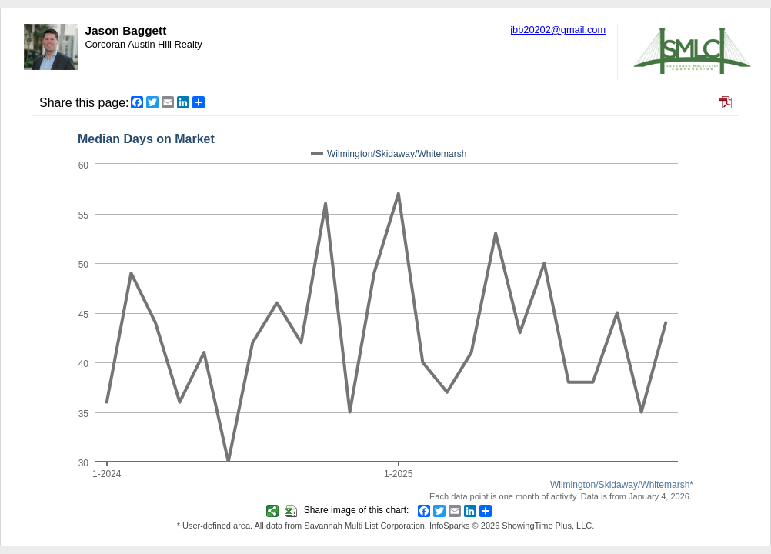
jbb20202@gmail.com (558, 29)
